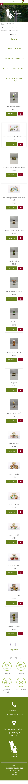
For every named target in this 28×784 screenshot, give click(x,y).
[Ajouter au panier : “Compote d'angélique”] (20, 268)
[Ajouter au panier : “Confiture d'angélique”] (20, 329)
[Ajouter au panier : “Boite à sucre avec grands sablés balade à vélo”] (20, 144)
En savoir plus (11, 114)
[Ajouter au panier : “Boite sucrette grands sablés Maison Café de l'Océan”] (20, 207)
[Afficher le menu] (1, 4)
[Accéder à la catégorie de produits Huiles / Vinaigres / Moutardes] (14, 58)
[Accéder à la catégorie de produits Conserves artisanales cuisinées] (14, 79)
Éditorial (14, 774)
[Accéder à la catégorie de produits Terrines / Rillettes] (14, 49)
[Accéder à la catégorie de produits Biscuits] (14, 39)
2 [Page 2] (12, 644)
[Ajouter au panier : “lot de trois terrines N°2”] (20, 572)
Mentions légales (14, 770)
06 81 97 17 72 (19, 714)
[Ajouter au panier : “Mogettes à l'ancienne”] (20, 633)
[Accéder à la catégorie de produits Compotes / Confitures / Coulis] (14, 68)
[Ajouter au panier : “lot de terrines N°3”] (20, 481)
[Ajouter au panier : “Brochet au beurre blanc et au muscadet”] (20, 238)
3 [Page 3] (14, 644)
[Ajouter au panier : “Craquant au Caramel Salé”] (20, 359)
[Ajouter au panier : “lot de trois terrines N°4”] (20, 603)
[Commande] (18, 34)
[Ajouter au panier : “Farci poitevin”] (20, 390)
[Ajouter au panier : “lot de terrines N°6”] (20, 542)
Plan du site (14, 772)
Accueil (2, 24)
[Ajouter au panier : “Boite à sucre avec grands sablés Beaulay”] (20, 174)
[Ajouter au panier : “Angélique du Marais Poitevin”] (20, 113)
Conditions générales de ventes (15, 768)
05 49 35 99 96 (9, 714)
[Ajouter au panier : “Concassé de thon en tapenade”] (20, 298)
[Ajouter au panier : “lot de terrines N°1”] (20, 451)
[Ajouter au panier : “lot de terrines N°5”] (20, 512)
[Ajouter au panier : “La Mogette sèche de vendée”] (20, 420)
